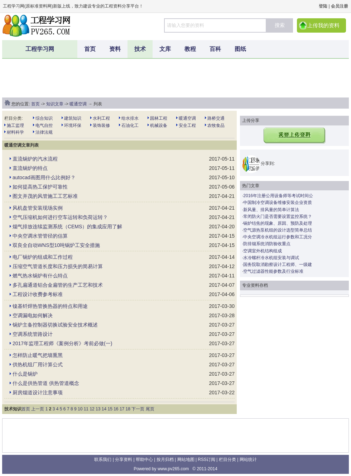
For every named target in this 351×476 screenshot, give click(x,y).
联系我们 (102, 459)
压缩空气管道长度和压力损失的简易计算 (58, 266)
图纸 (240, 49)
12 (92, 408)
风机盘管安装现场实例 (38, 208)
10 (80, 408)
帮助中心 (144, 459)
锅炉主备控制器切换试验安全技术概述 (55, 325)
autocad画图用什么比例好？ (44, 177)
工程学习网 (39, 49)
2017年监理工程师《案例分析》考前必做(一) (62, 343)
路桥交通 (216, 118)
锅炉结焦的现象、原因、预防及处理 (277, 223)
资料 (115, 49)
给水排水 (130, 118)
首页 (90, 49)
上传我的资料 (323, 25)
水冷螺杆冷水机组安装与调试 (271, 257)
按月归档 (165, 459)
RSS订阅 (206, 459)
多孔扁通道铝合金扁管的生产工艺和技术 (58, 285)
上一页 (37, 408)
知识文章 (54, 103)
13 (98, 408)
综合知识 (44, 118)
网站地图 (185, 459)
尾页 (150, 408)
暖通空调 (78, 103)
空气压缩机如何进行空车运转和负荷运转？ (60, 217)
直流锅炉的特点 (30, 168)
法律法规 (44, 132)
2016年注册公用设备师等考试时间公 (278, 195)
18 (128, 408)
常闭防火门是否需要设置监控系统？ (277, 216)
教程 (190, 49)
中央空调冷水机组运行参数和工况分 (277, 236)
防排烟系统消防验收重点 (266, 243)
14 (104, 408)
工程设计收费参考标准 (38, 294)
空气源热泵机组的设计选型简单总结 (277, 230)
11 (86, 408)
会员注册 (339, 6)
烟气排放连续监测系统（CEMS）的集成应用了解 (67, 226)
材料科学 (15, 132)
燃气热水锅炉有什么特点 (40, 276)
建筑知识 (72, 118)
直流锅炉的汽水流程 (35, 159)
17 (122, 408)
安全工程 (187, 125)
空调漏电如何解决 (33, 315)
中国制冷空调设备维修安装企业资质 (277, 202)
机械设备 (158, 125)
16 (116, 408)
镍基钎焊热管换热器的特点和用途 (50, 306)
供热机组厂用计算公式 (38, 364)
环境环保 (72, 125)
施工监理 (15, 125)
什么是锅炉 (25, 374)
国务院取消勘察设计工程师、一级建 (277, 264)
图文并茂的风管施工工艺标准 (45, 196)
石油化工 (130, 125)
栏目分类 (227, 459)
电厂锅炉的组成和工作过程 (43, 257)
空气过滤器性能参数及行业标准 (273, 271)
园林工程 (158, 118)
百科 (215, 49)
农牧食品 (216, 125)
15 (109, 408)
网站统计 (248, 459)
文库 (165, 49)
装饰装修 (101, 125)
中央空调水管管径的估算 (40, 236)
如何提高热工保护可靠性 (40, 187)
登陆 (323, 6)
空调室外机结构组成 (262, 250)
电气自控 (44, 125)
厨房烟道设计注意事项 (38, 392)
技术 (140, 49)
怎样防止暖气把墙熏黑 (38, 355)
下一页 (137, 408)
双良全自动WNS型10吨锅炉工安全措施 (56, 245)
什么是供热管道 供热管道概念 (46, 383)
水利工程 (101, 118)
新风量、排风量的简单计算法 (271, 209)
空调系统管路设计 (33, 334)
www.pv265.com (173, 468)
